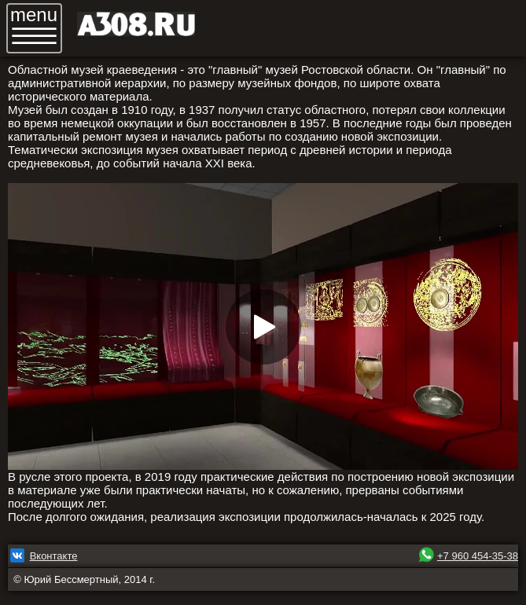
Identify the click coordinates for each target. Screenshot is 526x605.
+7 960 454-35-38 (477, 556)
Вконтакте (54, 556)
